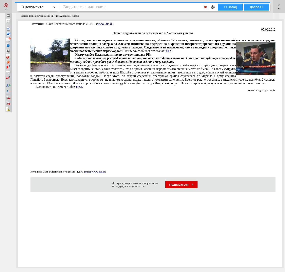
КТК (168, 51)
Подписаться (181, 184)
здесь (79, 86)
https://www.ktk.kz (95, 171)
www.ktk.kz (104, 24)
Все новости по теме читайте (59, 86)
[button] (6, 6)
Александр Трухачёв (262, 90)
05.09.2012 (268, 29)
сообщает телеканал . (153, 46)
